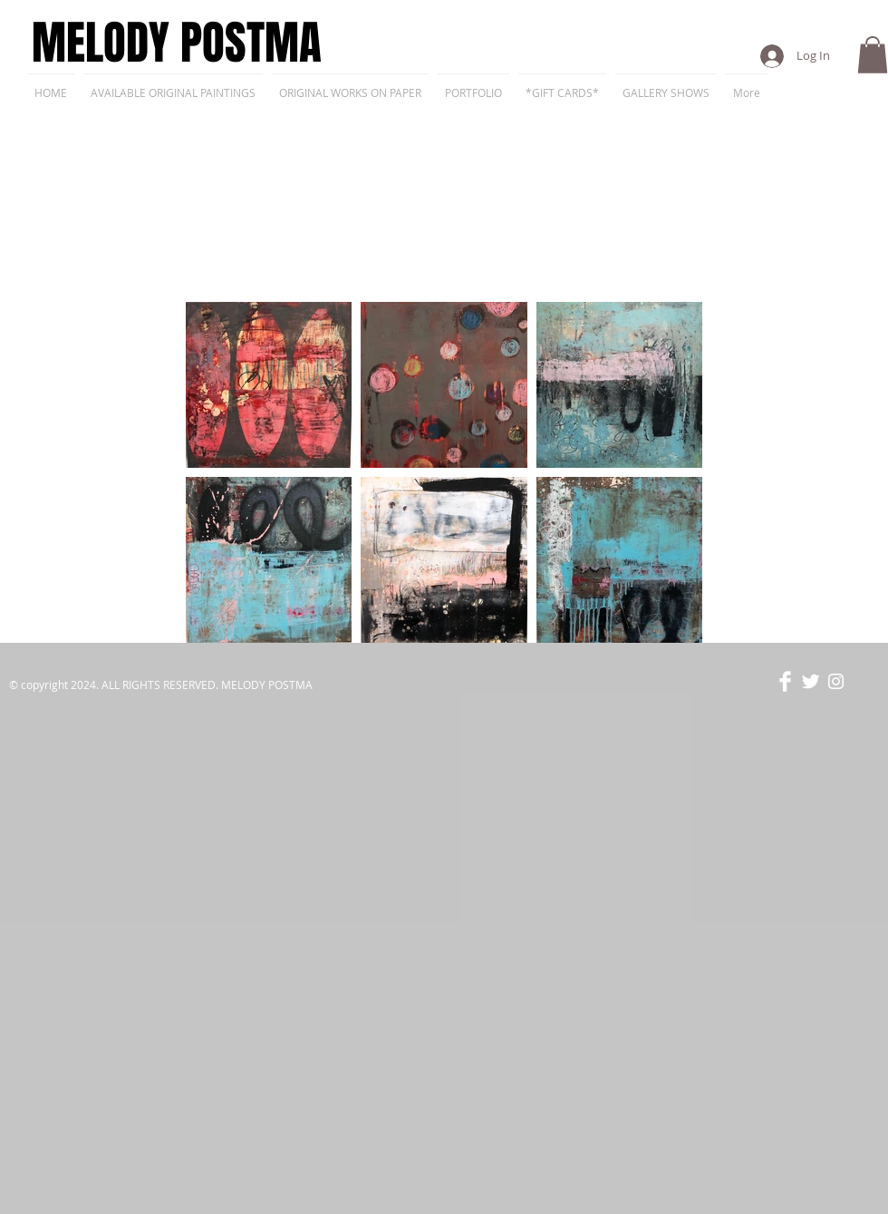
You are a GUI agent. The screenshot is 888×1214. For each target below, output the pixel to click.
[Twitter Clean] (810, 681)
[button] (872, 54)
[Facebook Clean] (785, 681)
